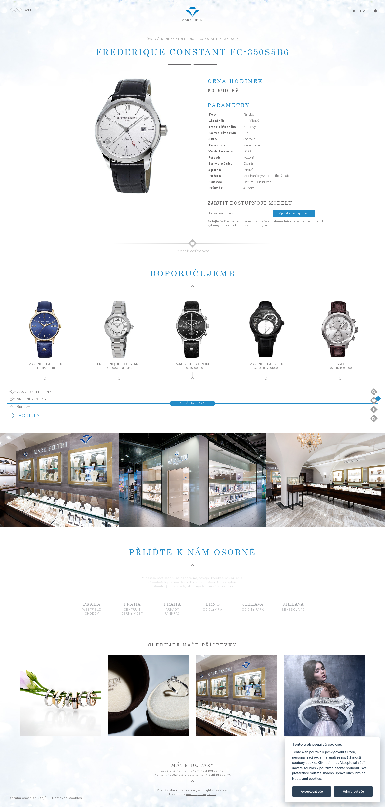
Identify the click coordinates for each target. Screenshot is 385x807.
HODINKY (167, 39)
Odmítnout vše (353, 791)
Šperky (23, 407)
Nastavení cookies (306, 779)
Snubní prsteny (32, 399)
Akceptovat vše (312, 791)
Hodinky (29, 415)
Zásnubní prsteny (34, 391)
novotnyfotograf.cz (201, 794)
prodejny (223, 774)
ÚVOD (151, 39)
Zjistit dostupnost (294, 213)
